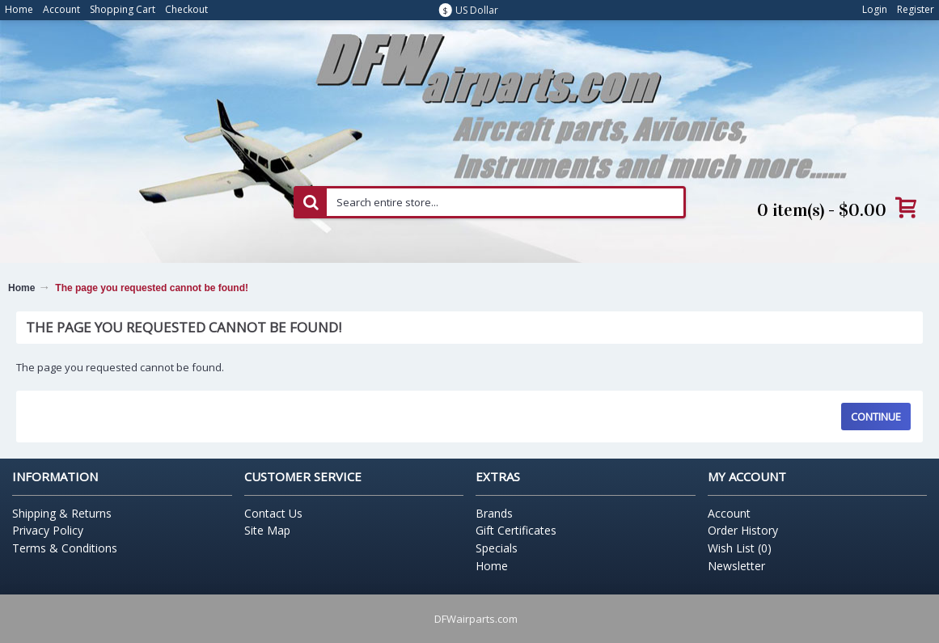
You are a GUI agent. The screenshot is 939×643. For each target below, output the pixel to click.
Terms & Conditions (64, 548)
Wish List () (740, 548)
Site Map (267, 530)
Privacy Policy (47, 530)
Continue (876, 416)
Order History (743, 530)
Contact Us (273, 513)
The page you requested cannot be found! (151, 288)
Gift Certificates (516, 530)
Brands (494, 513)
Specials (497, 548)
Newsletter (736, 565)
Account (729, 513)
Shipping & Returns (62, 513)
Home (21, 288)
